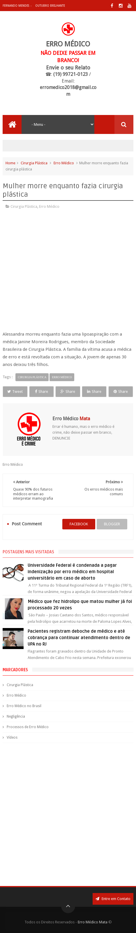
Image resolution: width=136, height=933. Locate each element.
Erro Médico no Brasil (24, 706)
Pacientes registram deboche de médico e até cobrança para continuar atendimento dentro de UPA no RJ (79, 638)
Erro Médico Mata (92, 922)
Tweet (15, 391)
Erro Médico (64, 163)
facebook (79, 524)
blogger (112, 524)
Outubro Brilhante (50, 5)
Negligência (16, 716)
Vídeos (12, 737)
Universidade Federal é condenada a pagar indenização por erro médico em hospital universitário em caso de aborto (72, 572)
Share (41, 391)
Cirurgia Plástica (34, 163)
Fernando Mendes (16, 5)
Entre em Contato (113, 899)
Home (10, 163)
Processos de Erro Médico (28, 727)
